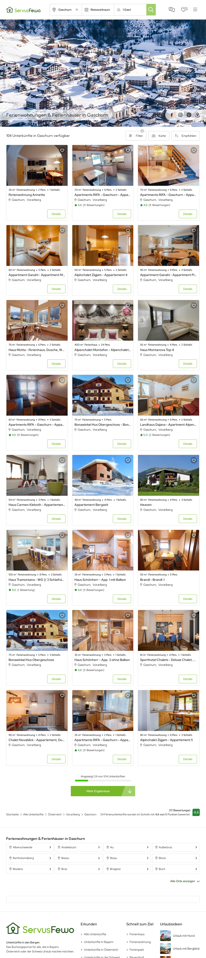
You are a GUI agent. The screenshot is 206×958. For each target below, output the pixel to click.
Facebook (171, 115)
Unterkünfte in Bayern (99, 942)
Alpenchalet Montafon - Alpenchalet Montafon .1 (102, 350)
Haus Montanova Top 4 (157, 350)
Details (56, 214)
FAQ (172, 9)
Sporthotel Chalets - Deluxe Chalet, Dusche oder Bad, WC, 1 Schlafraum (168, 660)
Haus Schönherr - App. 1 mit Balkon (100, 580)
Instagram (180, 115)
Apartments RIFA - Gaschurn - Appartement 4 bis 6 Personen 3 (168, 195)
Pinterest (189, 115)
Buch (162, 869)
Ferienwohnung (140, 942)
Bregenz (115, 869)
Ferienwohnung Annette (27, 195)
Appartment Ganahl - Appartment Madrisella (37, 275)
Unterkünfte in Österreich (101, 950)
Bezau (65, 858)
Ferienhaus (137, 934)
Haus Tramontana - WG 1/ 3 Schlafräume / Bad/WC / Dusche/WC (37, 580)
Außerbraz (165, 847)
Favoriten (186, 9)
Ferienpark (137, 950)
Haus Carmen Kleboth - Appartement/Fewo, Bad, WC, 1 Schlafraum (37, 505)
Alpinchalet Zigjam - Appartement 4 (100, 275)
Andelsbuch (68, 847)
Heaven (146, 505)
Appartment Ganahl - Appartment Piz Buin (168, 275)
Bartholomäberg (23, 858)
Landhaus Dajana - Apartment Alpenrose (168, 425)
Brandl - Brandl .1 (152, 580)
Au (112, 847)
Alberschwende (22, 847)
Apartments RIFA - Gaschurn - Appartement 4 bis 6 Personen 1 (102, 195)
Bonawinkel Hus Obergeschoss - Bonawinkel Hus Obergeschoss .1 (102, 425)
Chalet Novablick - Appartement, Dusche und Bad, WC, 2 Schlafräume (37, 740)
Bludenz (18, 869)
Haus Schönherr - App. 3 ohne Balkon (102, 660)
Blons (162, 858)
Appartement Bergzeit (91, 505)
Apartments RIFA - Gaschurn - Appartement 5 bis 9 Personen (37, 425)
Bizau (113, 858)
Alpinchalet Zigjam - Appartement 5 (166, 740)
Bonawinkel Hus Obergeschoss (31, 660)
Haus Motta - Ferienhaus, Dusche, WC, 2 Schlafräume (37, 350)
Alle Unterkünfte (95, 934)
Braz (64, 869)
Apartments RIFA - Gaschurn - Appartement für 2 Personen (102, 740)
